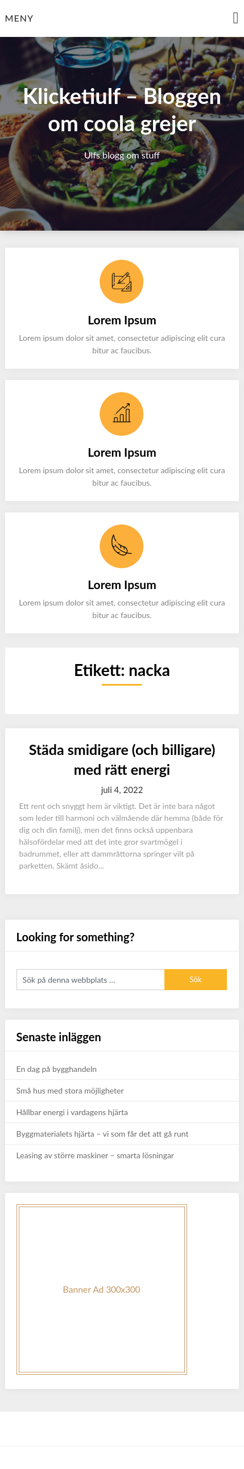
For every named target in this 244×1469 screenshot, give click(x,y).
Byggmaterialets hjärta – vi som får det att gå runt (102, 1133)
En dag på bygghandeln (56, 1069)
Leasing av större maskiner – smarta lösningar (95, 1155)
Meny (19, 17)
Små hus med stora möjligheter (70, 1090)
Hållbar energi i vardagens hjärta (72, 1112)
